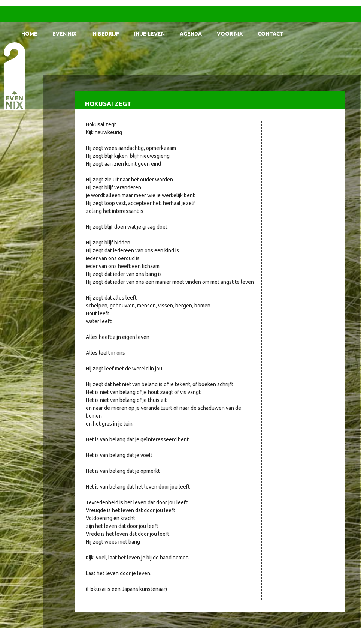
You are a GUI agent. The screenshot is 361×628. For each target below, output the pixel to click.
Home (29, 34)
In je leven (149, 34)
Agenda (191, 34)
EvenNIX (14, 75)
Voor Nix (230, 34)
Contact (270, 34)
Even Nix (64, 34)
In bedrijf (105, 34)
